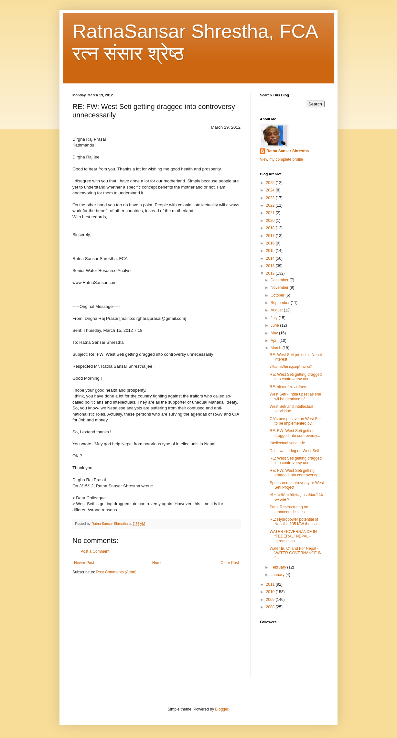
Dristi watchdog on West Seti (294, 451)
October (278, 295)
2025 (271, 182)
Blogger (221, 709)
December (280, 280)
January (278, 574)
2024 (271, 190)
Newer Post (84, 562)
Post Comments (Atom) (116, 572)
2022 (271, 205)
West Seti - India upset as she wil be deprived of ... (295, 396)
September (281, 302)
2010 (271, 592)
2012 (271, 273)
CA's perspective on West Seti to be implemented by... (296, 421)
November (280, 287)
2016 (271, 243)
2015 (271, 250)
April (275, 340)
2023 (271, 198)
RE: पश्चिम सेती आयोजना (288, 387)
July (275, 318)
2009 (271, 599)
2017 (271, 235)
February (279, 567)
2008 (271, 607)
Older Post (229, 562)
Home (157, 562)
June (275, 325)
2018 (271, 228)
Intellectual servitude (287, 443)
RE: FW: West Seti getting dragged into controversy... (295, 433)
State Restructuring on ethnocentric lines (289, 509)
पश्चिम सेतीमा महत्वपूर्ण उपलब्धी (291, 367)
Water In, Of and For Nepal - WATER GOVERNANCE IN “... (296, 553)
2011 (271, 584)
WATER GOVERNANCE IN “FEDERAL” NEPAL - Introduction (293, 536)
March (277, 348)
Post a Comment (94, 551)
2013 (271, 266)
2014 (271, 258)
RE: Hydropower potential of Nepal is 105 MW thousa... (295, 521)
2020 (271, 220)
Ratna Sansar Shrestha (287, 151)
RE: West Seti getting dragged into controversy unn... (296, 376)
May (275, 333)
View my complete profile (281, 159)
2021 (271, 213)
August (277, 310)
